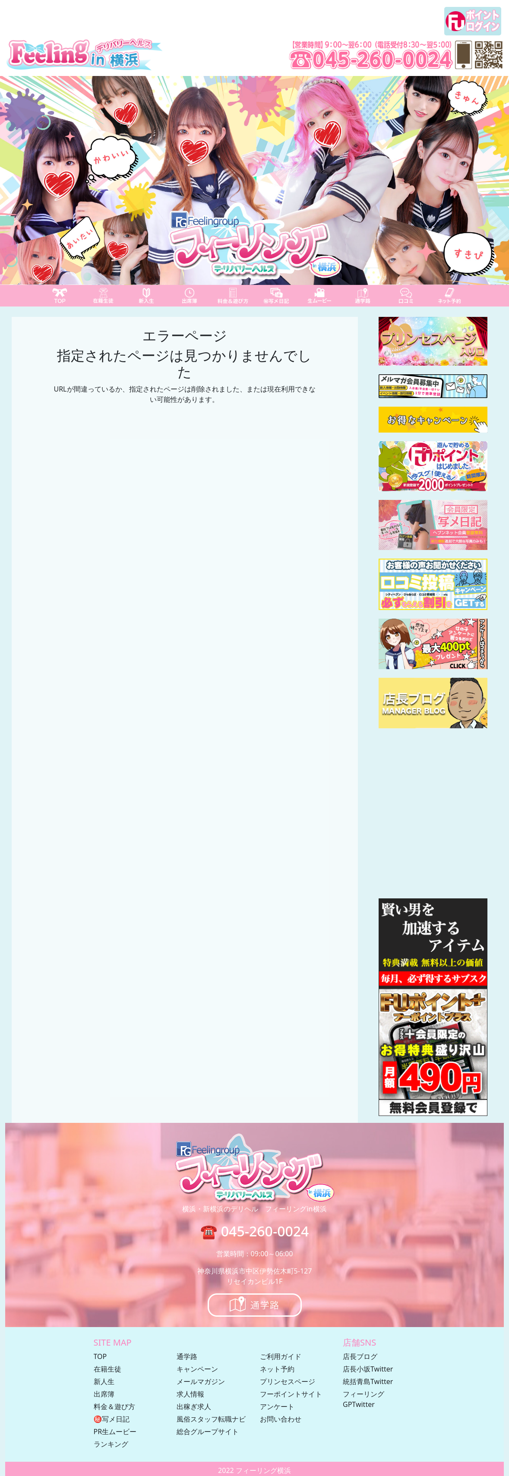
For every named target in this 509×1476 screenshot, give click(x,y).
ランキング (111, 1444)
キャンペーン (197, 1369)
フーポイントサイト (291, 1394)
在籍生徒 (107, 1369)
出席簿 (104, 1394)
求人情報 (190, 1394)
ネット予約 (277, 1369)
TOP (100, 1356)
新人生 (104, 1381)
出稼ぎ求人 (194, 1406)
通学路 (187, 1356)
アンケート (277, 1406)
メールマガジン (201, 1381)
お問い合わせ (280, 1419)
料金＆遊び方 (114, 1406)
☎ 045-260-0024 (254, 1231)
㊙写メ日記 (112, 1419)
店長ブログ (360, 1356)
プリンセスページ (287, 1381)
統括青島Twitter (368, 1381)
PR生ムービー (115, 1431)
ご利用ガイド (280, 1356)
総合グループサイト (208, 1431)
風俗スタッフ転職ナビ (211, 1419)
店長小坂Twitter (368, 1369)
